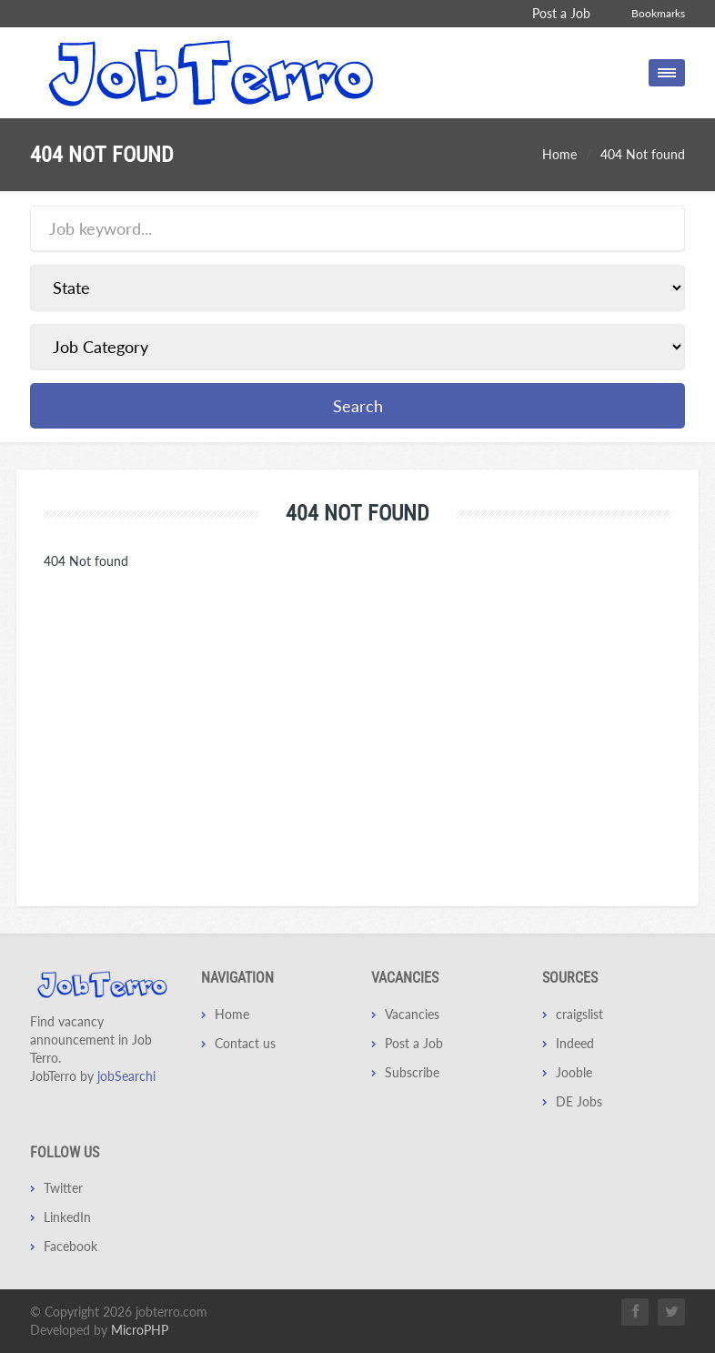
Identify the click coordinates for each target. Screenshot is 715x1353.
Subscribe (412, 1072)
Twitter (63, 1188)
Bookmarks (658, 13)
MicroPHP (139, 1330)
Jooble (574, 1072)
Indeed (575, 1043)
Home (559, 154)
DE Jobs (579, 1101)
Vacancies (412, 1014)
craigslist (579, 1014)
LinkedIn (67, 1217)
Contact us (245, 1043)
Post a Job (561, 13)
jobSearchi (126, 1076)
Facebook (70, 1246)
